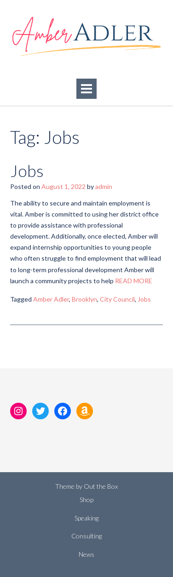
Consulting (86, 536)
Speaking (86, 518)
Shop (86, 499)
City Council (117, 299)
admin (103, 186)
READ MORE (133, 281)
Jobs (27, 170)
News (86, 554)
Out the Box (101, 486)
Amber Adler (51, 299)
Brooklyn (84, 299)
